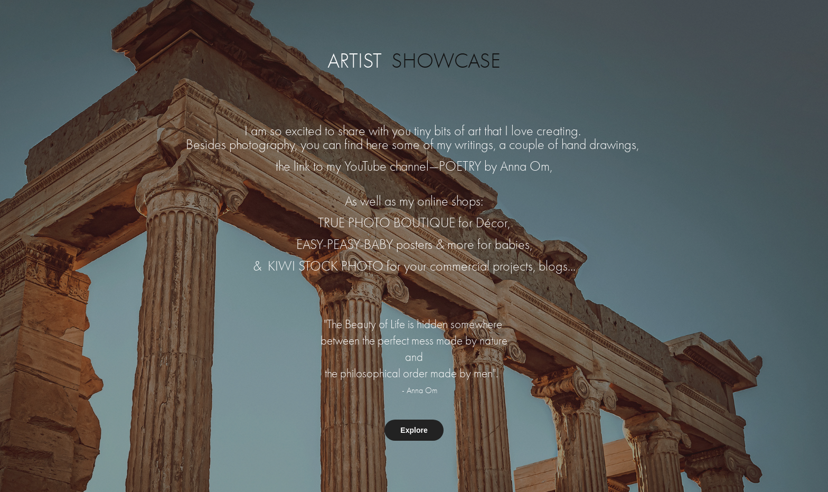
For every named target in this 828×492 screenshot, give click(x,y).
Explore (413, 430)
